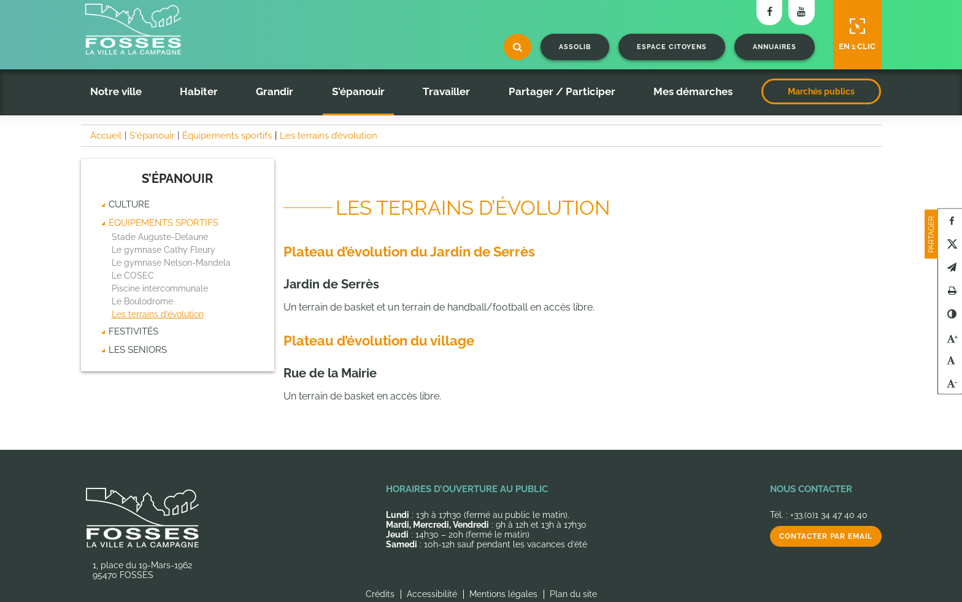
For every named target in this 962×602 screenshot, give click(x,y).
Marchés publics (821, 91)
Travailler (446, 91)
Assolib (575, 47)
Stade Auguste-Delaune (160, 237)
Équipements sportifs (163, 222)
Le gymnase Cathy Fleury (163, 250)
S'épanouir (358, 91)
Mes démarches (693, 91)
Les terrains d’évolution (158, 314)
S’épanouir (177, 178)
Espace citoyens (672, 47)
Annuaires (774, 47)
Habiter (199, 91)
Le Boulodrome (142, 301)
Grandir (274, 91)
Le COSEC (133, 275)
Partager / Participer (562, 91)
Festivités (133, 331)
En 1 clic (857, 34)
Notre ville (116, 91)
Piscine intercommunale (160, 288)
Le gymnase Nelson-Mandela (171, 263)
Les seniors (138, 349)
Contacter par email (825, 536)
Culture (129, 204)
